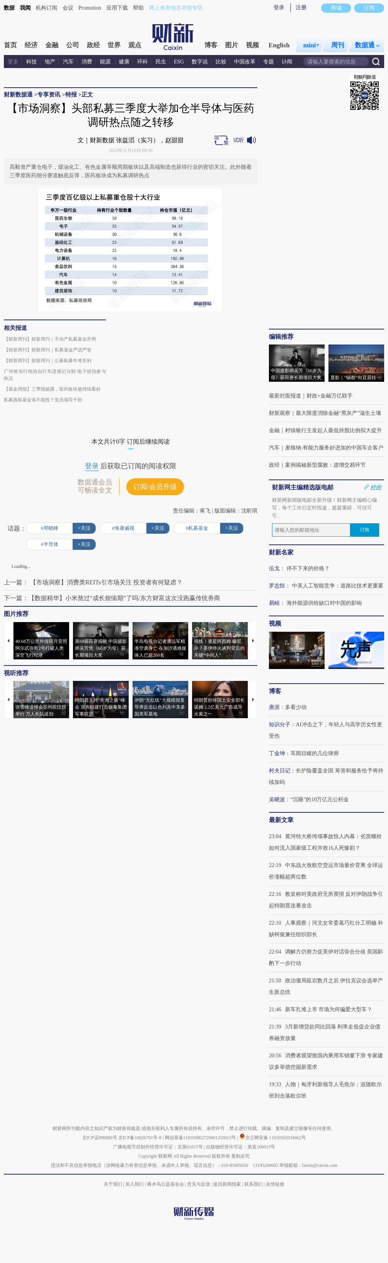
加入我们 (134, 1184)
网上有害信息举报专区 (176, 8)
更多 (13, 62)
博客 (210, 45)
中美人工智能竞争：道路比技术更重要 (337, 586)
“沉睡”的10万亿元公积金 (319, 799)
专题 (268, 62)
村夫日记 (279, 771)
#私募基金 (197, 528)
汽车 (68, 62)
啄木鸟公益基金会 (166, 1184)
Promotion (89, 8)
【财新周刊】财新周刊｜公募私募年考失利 (47, 360)
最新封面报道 (285, 396)
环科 (142, 62)
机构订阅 (46, 8)
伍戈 (274, 568)
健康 (124, 62)
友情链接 (275, 1184)
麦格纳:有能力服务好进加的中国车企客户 (334, 448)
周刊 (337, 45)
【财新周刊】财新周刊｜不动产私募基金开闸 (50, 339)
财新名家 (281, 552)
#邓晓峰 (49, 528)
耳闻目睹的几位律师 (314, 753)
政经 (93, 45)
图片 (231, 45)
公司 (72, 45)
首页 (10, 45)
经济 (31, 45)
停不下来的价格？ (308, 568)
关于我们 (113, 1184)
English (279, 45)
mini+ (311, 45)
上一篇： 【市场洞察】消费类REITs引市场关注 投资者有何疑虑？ (93, 582)
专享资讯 (48, 95)
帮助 (138, 8)
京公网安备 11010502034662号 (272, 1137)
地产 (50, 62)
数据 (9, 8)
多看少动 (296, 707)
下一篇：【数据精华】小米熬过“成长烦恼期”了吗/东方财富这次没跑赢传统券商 (112, 598)
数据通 (367, 45)
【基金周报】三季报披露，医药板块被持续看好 (52, 389)
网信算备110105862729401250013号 (201, 1137)
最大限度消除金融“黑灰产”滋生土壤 (338, 413)
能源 (106, 62)
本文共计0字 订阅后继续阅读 (130, 441)
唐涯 (274, 707)
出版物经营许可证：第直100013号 (240, 1147)
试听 (238, 140)
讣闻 (287, 62)
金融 (51, 45)
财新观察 (279, 413)
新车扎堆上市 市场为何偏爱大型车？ (329, 1009)
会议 (68, 8)
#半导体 (49, 544)
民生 (161, 62)
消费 (86, 62)
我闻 (25, 8)
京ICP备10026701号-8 (140, 1137)
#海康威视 (123, 528)
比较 (221, 62)
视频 (252, 45)
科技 (31, 62)
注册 (301, 7)
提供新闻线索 (227, 1184)
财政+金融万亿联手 (330, 396)
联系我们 (253, 1184)
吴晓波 (277, 799)
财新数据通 (18, 95)
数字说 (200, 62)
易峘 (274, 603)
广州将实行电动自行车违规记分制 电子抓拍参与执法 (55, 375)
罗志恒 (277, 586)
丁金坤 (277, 753)
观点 (134, 45)
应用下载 (117, 8)
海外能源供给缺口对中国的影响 (324, 603)
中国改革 (244, 62)
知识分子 (279, 724)
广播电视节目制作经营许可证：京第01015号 (158, 1147)
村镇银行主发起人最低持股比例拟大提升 (333, 430)
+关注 (84, 528)
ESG (179, 62)
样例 (375, 487)
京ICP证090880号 (99, 1137)
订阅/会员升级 (155, 487)
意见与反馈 (198, 1184)
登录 (279, 7)
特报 (71, 95)
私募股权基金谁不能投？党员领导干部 (43, 400)
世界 (114, 45)
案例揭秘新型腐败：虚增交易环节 (325, 465)
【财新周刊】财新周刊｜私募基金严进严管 (47, 350)
